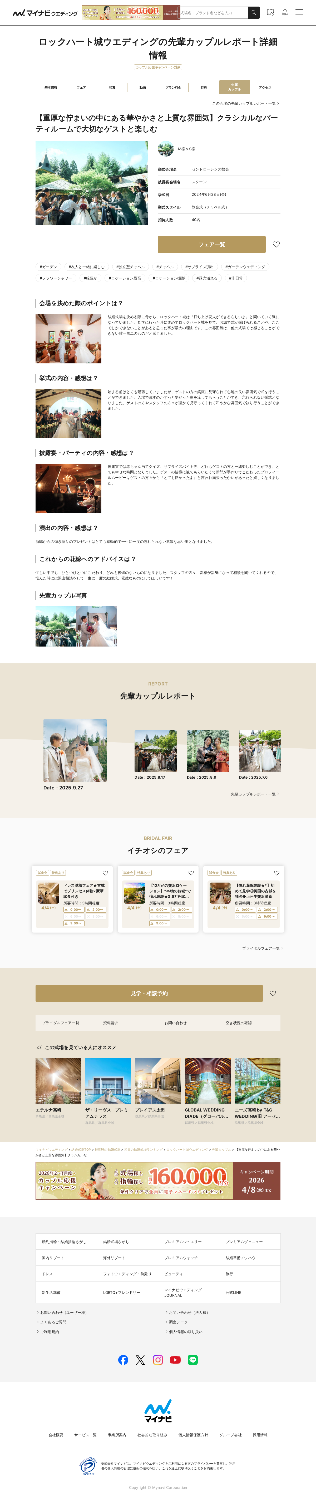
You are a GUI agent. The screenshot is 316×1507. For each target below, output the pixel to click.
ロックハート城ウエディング (187, 1149)
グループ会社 (230, 1435)
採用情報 (260, 1435)
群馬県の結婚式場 (107, 1149)
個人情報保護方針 (193, 1435)
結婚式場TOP (81, 1149)
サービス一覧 (85, 1435)
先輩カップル (221, 1149)
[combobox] (212, 13)
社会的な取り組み (152, 1435)
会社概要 (55, 1435)
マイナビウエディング (52, 1149)
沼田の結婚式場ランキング (143, 1149)
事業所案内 (117, 1435)
